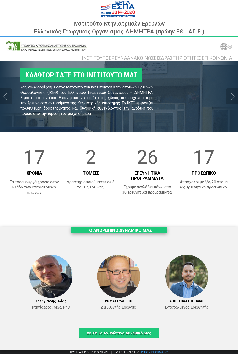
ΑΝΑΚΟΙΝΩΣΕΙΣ (144, 58)
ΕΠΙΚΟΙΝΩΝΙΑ (217, 58)
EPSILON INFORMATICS (154, 352)
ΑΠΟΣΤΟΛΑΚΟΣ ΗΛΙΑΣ (186, 301)
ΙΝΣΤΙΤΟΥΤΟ (95, 58)
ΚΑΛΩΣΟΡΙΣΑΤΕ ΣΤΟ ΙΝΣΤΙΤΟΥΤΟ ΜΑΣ (78, 75)
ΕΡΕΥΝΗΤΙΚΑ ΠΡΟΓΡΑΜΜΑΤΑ (147, 176)
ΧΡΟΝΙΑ (34, 173)
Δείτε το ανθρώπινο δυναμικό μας (119, 333)
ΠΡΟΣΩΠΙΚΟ (204, 173)
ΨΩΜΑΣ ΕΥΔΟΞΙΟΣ (118, 301)
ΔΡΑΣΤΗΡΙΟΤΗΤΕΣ (181, 58)
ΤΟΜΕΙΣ (91, 173)
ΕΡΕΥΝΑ (118, 58)
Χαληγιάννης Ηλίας (50, 301)
